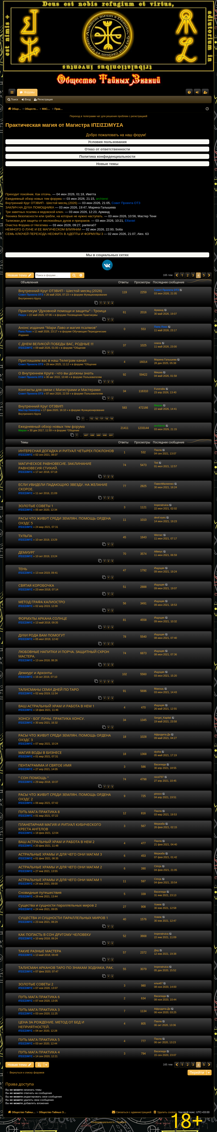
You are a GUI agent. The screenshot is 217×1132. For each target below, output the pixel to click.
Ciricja (157, 866)
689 (98, 435)
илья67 (158, 983)
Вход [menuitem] (198, 93)
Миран (158, 405)
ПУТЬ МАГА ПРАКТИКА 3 (39, 1009)
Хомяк (158, 904)
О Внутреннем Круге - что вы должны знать (56, 373)
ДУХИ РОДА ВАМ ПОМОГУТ (41, 635)
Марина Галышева (165, 359)
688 (92, 435)
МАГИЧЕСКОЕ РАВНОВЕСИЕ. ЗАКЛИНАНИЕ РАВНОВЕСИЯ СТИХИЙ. (54, 465)
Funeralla (159, 388)
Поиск (14, 99)
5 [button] (204, 275)
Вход (28, 99)
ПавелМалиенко (164, 483)
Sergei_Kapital (162, 717)
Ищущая (159, 568)
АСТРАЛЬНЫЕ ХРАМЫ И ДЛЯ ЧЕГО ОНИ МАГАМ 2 (60, 867)
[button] (176, 275)
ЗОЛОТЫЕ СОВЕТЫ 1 (35, 505)
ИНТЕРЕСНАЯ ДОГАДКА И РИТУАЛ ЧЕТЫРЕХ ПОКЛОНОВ (66, 450)
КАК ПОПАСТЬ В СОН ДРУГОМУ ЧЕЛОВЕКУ (54, 934)
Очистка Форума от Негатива (26, 235)
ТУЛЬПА (25, 535)
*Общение (79, 347)
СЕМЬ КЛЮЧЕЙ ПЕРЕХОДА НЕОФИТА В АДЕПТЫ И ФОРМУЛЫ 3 (54, 244)
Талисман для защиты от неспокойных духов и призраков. (47, 231)
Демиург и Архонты (35, 672)
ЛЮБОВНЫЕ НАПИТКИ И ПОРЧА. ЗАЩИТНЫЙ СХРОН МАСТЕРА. (63, 653)
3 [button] (193, 275)
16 (96, 418)
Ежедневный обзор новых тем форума (33, 209)
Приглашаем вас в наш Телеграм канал (52, 360)
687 (86, 435)
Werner (158, 535)
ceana (157, 343)
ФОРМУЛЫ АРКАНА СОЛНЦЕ (42, 618)
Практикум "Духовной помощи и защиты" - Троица (62, 310)
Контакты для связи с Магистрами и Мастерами (59, 389)
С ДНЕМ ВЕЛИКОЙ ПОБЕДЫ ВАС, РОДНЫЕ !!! (56, 343)
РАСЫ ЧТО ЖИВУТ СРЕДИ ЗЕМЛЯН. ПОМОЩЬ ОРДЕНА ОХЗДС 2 (64, 796)
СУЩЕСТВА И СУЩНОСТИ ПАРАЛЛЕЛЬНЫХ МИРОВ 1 (63, 917)
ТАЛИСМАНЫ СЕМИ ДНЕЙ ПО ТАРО (48, 689)
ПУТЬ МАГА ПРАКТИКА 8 (39, 811)
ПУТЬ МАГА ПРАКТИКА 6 (39, 996)
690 (104, 435)
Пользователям (92, 377)
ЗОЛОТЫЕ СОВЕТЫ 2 (35, 984)
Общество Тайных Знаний (37, 92)
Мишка (158, 372)
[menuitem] (189, 92)
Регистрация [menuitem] (206, 93)
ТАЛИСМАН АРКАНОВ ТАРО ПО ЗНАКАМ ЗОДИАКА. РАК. (66, 967)
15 (91, 418)
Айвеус (158, 551)
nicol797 (159, 777)
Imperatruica (161, 505)
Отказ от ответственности (107, 149)
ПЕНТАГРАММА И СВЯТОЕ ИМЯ (44, 765)
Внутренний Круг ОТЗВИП (40, 406)
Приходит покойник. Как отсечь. (28, 204)
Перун (22, 315)
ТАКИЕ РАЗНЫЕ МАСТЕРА (39, 951)
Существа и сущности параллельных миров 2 (57, 905)
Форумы (71, 92)
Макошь (159, 688)
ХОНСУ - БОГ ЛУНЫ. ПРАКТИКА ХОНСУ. (51, 718)
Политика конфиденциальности (107, 156)
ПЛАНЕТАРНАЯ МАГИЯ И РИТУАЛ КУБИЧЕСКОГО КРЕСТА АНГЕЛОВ (59, 826)
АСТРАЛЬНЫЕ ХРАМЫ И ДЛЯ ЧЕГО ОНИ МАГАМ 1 (60, 879)
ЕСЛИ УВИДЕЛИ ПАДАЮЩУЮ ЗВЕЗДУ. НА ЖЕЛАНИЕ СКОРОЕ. (62, 486)
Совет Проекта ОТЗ (30, 294)
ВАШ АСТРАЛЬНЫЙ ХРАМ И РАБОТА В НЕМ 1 (56, 706)
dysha (157, 751)
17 (101, 418)
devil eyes (160, 517)
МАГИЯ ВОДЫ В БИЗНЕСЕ (40, 752)
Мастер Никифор (29, 410)
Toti (156, 462)
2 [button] (187, 275)
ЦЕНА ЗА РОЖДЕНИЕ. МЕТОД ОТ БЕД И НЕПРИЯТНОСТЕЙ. (51, 1024)
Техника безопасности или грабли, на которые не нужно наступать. (54, 226)
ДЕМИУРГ (26, 552)
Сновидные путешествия (39, 892)
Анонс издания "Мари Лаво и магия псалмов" (57, 327)
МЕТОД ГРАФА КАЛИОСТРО (41, 601)
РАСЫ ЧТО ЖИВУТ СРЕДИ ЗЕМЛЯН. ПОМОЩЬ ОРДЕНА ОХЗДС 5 (64, 520)
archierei (159, 425)
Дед (156, 950)
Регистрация (45, 99)
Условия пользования (107, 142)
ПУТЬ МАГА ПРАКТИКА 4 (39, 1052)
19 (112, 418)
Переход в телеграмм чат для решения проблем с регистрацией (108, 116)
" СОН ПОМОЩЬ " (33, 777)
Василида (160, 764)
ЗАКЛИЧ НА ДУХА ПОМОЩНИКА (29, 217)
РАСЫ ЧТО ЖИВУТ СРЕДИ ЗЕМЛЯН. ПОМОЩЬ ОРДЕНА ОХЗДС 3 (64, 737)
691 (111, 435)
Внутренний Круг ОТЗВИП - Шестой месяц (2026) (41, 213)
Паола (158, 450)
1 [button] (182, 275)
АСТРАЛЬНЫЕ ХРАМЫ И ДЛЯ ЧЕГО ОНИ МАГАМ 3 (60, 854)
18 (106, 418)
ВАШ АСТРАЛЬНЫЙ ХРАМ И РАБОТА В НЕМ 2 (56, 841)
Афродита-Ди (162, 734)
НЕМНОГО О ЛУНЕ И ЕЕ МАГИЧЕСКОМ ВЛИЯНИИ (43, 239)
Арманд (159, 310)
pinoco (158, 793)
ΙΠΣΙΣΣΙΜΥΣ (25, 347)
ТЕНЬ (22, 568)
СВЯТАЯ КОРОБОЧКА (36, 585)
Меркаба (159, 823)
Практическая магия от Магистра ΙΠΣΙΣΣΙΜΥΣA (64, 125)
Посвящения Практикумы (82, 315)
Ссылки (13, 93)
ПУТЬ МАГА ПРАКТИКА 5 (39, 1039)
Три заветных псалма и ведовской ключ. (34, 222)
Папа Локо (25, 331)
